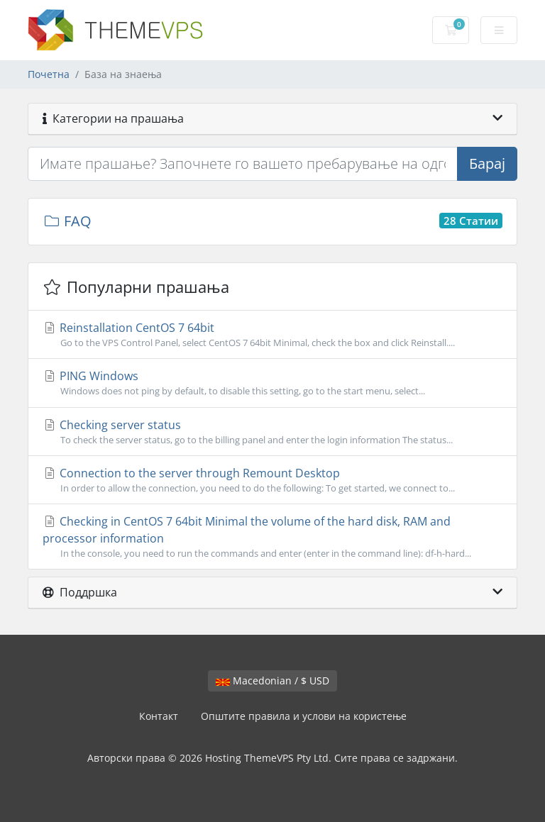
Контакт (158, 716)
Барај (487, 163)
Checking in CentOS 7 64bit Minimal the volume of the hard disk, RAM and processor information (272, 536)
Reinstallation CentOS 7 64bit (272, 335)
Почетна (49, 74)
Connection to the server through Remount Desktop (272, 480)
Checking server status (272, 432)
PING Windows (272, 383)
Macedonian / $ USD (272, 680)
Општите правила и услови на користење (304, 716)
